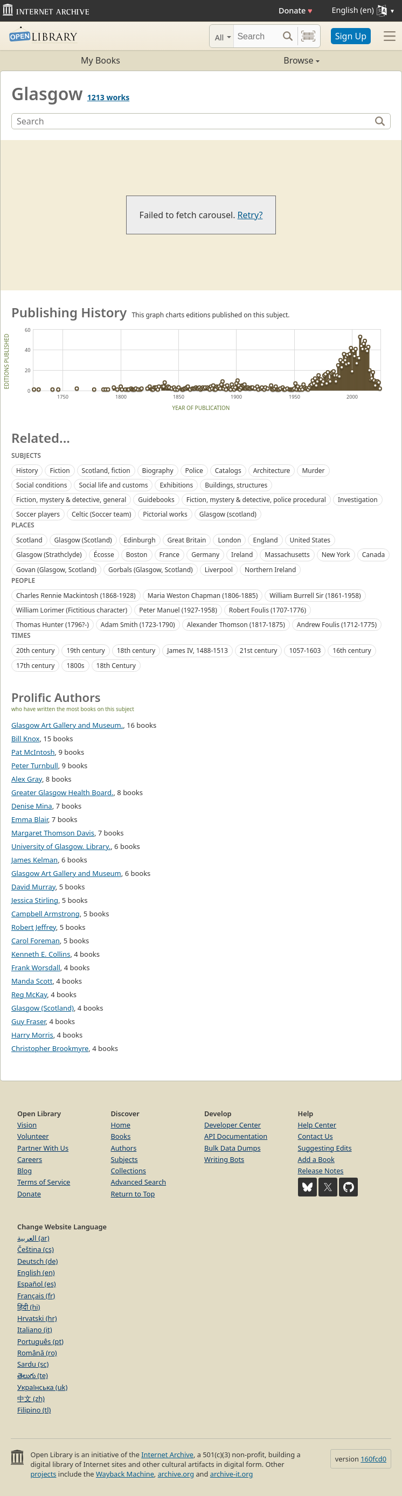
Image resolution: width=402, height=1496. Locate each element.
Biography (158, 470)
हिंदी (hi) (28, 1307)
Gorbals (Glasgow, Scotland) (150, 569)
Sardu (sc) (32, 1364)
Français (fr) (36, 1295)
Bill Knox (25, 738)
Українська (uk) (42, 1387)
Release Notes (321, 1170)
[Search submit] (288, 36)
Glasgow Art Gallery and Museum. (67, 725)
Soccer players (38, 514)
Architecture (271, 470)
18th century (136, 650)
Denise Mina (31, 806)
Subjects (124, 1159)
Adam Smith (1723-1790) (138, 624)
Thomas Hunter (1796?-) (52, 624)
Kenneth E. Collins (40, 954)
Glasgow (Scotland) (83, 540)
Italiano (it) (34, 1329)
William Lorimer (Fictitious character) (71, 610)
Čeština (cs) (35, 1249)
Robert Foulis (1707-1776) (267, 610)
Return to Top (133, 1194)
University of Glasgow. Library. (60, 846)
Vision (27, 1125)
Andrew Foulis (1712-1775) (337, 624)
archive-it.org (231, 1474)
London (229, 540)
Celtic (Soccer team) (101, 514)
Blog (24, 1170)
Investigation (358, 499)
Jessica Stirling (34, 900)
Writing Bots (224, 1159)
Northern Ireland (270, 569)
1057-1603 (305, 650)
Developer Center (232, 1125)
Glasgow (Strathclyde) (49, 554)
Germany (205, 554)
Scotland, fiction (106, 470)
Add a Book (316, 1159)
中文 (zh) (31, 1398)
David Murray (33, 887)
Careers (29, 1159)
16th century (351, 650)
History (27, 470)
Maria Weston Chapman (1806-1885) (203, 595)
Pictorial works (165, 514)
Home (120, 1125)
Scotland (29, 540)
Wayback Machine (125, 1474)
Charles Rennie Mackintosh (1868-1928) (76, 595)
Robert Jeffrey (33, 927)
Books (121, 1136)
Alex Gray (26, 779)
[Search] (255, 36)
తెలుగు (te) (32, 1375)
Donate (296, 10)
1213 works (108, 97)
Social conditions (41, 485)
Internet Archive (167, 1454)
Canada (373, 554)
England (265, 540)
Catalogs (228, 470)
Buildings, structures (236, 485)
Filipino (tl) (34, 1410)
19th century (85, 650)
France (170, 554)
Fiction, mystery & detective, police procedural (256, 499)
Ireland (242, 554)
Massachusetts (287, 554)
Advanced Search (139, 1182)
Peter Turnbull (34, 765)
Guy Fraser (28, 1021)
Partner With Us (42, 1148)
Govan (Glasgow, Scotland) (56, 569)
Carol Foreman (35, 940)
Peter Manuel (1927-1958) (178, 610)
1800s (75, 665)
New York (336, 554)
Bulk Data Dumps (232, 1148)
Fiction (60, 470)
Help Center (317, 1125)
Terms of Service (43, 1182)
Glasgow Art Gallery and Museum (66, 873)
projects (43, 1474)
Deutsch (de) (37, 1261)
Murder (313, 470)
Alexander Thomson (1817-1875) (236, 624)
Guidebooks (156, 499)
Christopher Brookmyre (49, 1048)
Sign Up (350, 36)
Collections (129, 1170)
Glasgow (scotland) (228, 514)
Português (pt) (40, 1341)
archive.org (176, 1474)
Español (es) (36, 1284)
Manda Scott (31, 981)
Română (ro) (37, 1353)
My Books (100, 60)
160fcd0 (373, 1459)
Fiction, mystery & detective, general (71, 499)
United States (310, 540)
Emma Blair (29, 819)
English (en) (36, 1272)
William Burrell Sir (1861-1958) (315, 595)
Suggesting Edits (325, 1148)
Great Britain (187, 540)
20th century (35, 650)
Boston (137, 554)
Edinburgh (140, 540)
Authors (124, 1148)
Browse (260, 60)
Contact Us (315, 1136)
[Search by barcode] (308, 36)
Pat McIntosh (33, 752)
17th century (35, 665)
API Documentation (235, 1136)
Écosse (104, 554)
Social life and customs (113, 485)
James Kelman (34, 860)
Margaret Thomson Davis (52, 833)
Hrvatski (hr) (37, 1318)
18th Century (116, 665)
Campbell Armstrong (45, 914)
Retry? (250, 215)
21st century (259, 650)
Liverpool (219, 569)
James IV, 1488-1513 (197, 650)
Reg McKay (29, 994)
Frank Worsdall (35, 967)
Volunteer (33, 1136)
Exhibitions (176, 485)
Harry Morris (32, 1035)
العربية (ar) (33, 1238)
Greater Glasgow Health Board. (62, 792)
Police (194, 470)
